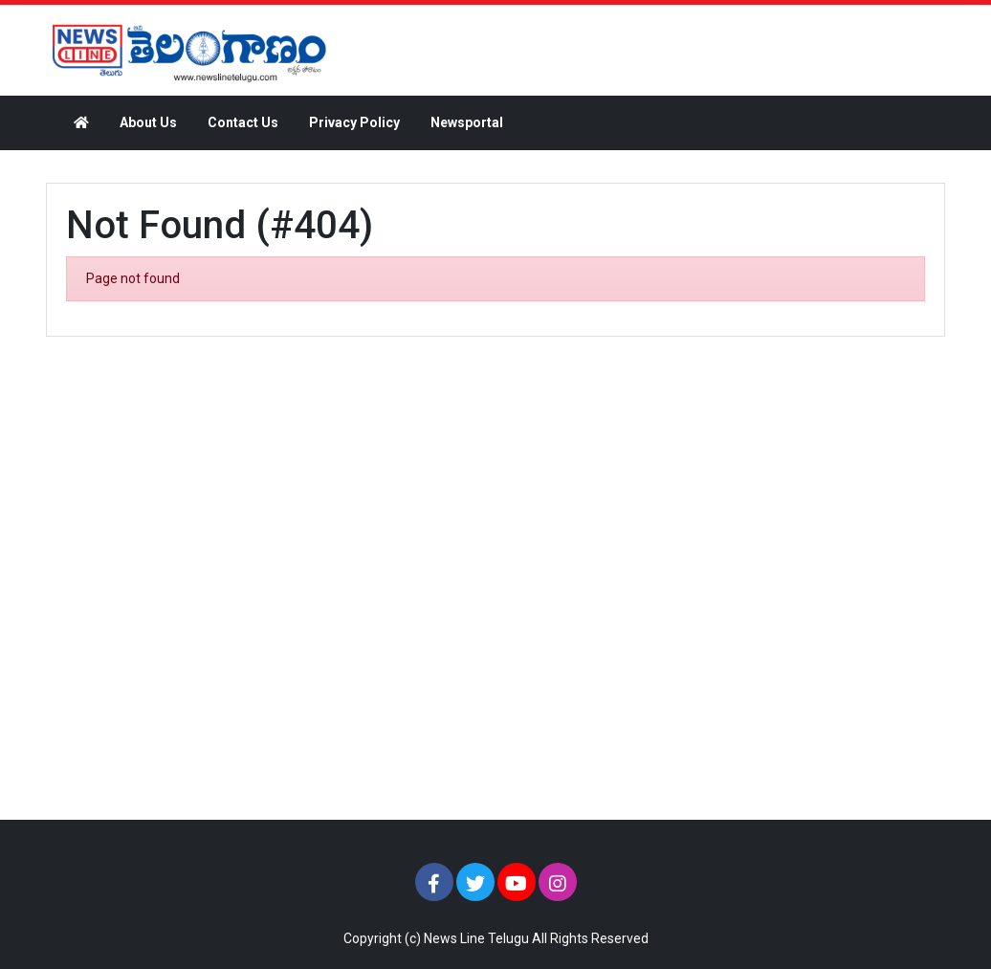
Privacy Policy (354, 122)
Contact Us (243, 122)
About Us (148, 122)
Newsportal (466, 122)
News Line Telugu (476, 938)
